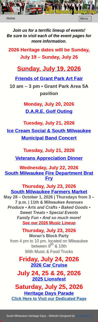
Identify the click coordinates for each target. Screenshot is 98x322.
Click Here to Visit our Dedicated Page (49, 298)
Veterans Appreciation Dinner (49, 158)
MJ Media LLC (85, 315)
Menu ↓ (85, 18)
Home (10, 18)
